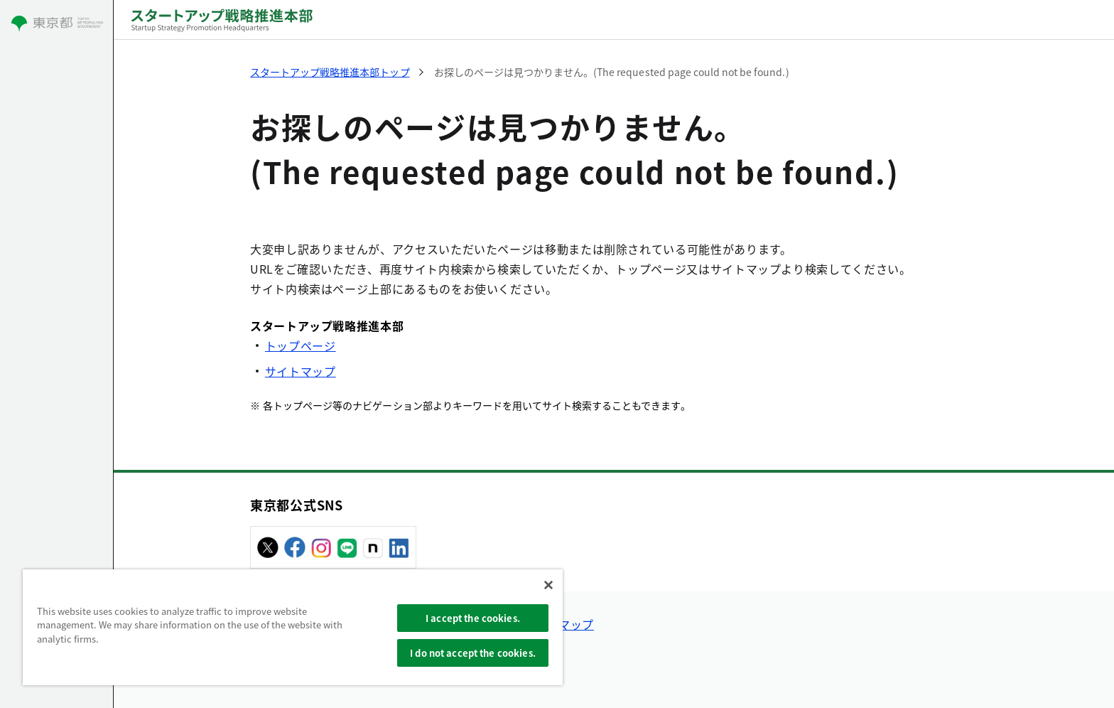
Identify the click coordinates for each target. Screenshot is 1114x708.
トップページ (300, 345)
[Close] (548, 585)
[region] (293, 627)
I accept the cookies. (473, 618)
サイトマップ (300, 371)
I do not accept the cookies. (473, 653)
